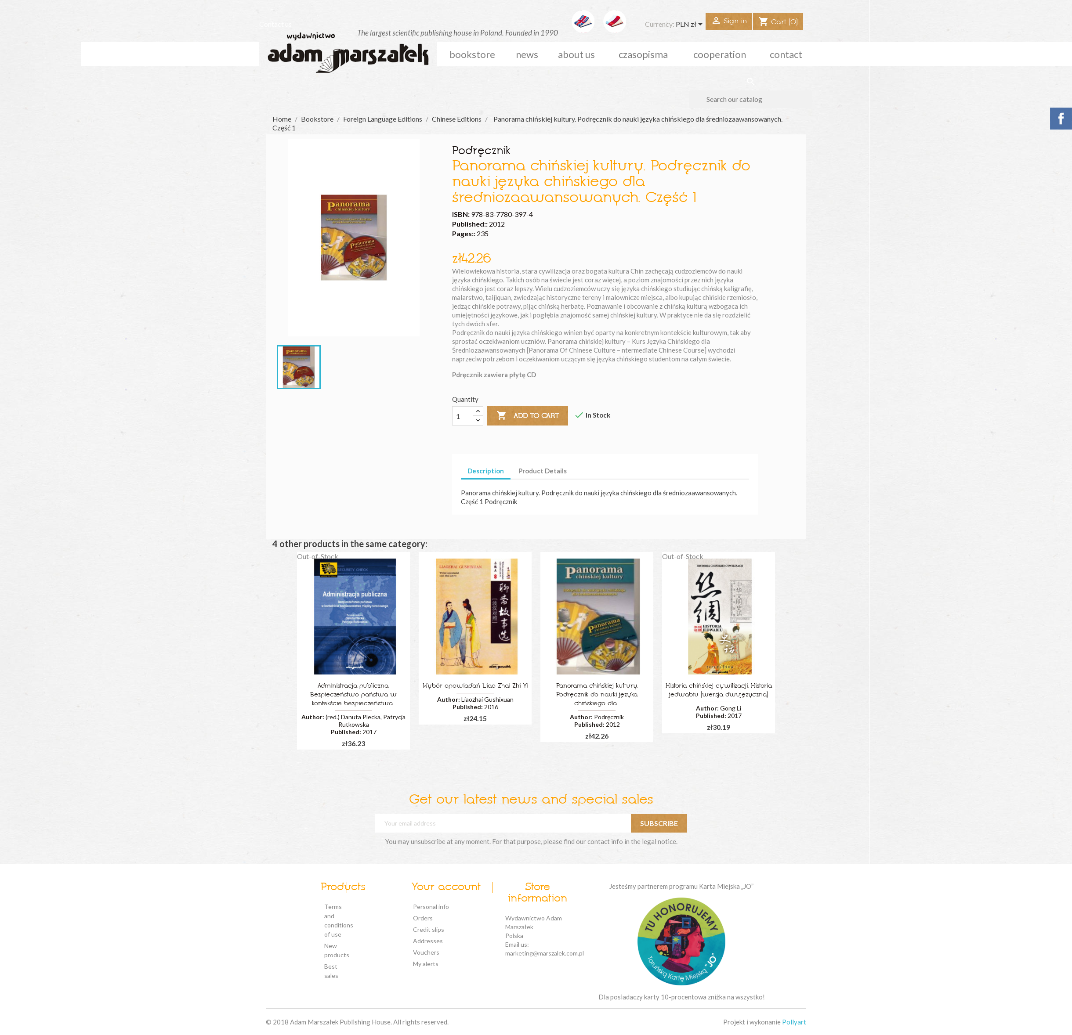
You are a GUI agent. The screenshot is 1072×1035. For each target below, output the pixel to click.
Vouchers (426, 952)
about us (576, 54)
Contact (786, 54)
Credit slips (428, 929)
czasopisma (643, 54)
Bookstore (472, 54)
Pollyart (794, 1022)
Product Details (542, 471)
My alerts (425, 963)
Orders (423, 918)
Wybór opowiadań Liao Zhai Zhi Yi (475, 686)
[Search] (750, 99)
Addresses (428, 941)
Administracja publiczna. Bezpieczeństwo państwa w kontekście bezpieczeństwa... (353, 695)
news (527, 54)
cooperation (719, 54)
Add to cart (527, 416)
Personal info (431, 906)
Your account (446, 887)
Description (485, 471)
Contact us (275, 24)
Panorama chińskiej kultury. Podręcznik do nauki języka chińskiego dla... (597, 695)
